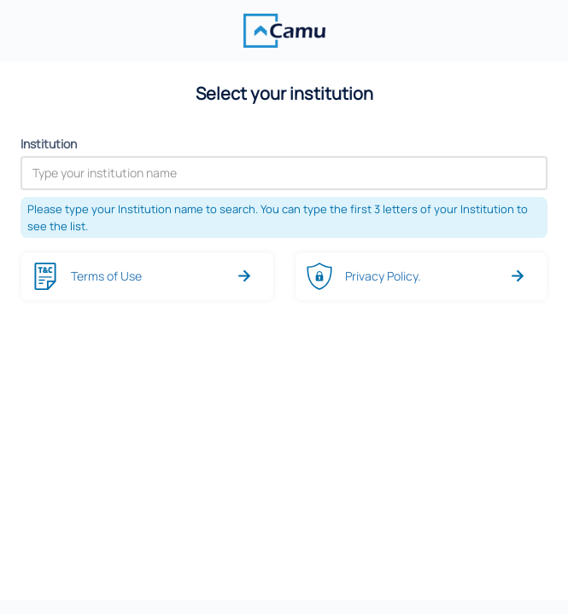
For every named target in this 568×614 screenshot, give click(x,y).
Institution (48, 144)
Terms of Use (106, 276)
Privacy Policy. (383, 276)
